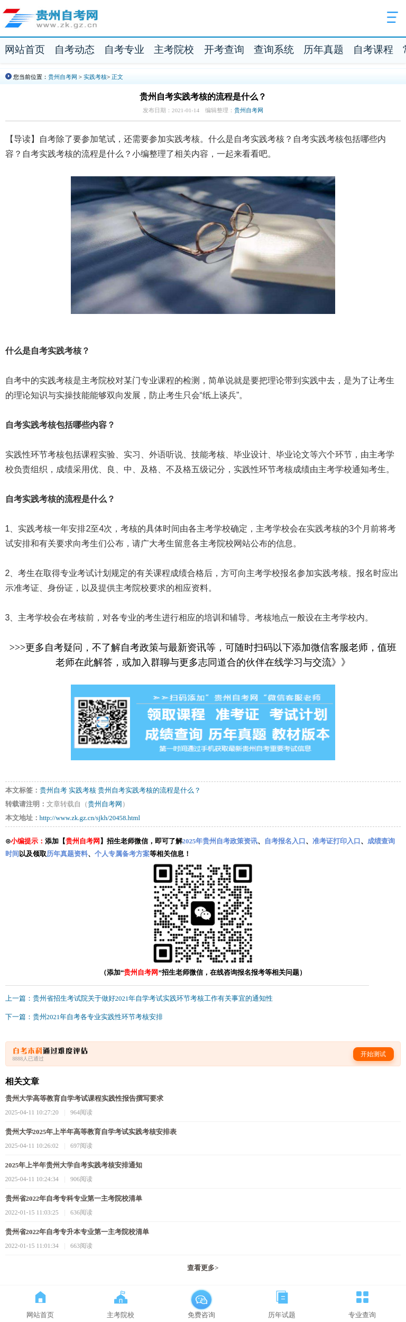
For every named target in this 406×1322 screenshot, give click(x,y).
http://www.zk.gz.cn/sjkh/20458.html (90, 818)
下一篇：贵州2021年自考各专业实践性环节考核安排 (84, 1017)
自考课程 (373, 49)
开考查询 (224, 49)
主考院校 (174, 49)
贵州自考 (53, 790)
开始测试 (373, 1054)
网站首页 (25, 49)
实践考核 (95, 77)
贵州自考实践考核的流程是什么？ (149, 790)
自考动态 (74, 49)
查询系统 (274, 49)
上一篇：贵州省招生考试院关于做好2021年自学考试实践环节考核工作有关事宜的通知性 (139, 998)
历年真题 (323, 49)
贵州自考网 (62, 77)
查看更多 (202, 1268)
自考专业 (124, 49)
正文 (117, 77)
